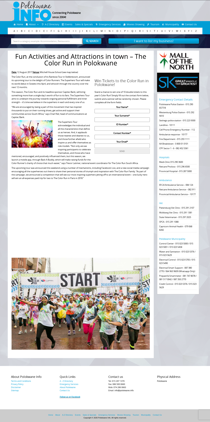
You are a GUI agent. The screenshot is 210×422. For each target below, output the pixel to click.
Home (20, 24)
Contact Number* (122, 135)
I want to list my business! (153, 41)
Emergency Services (110, 24)
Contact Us (191, 24)
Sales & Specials (84, 24)
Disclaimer (16, 387)
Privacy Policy (17, 384)
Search (92, 41)
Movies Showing (136, 24)
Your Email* (122, 143)
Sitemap (15, 390)
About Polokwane (68, 387)
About (32, 24)
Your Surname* (122, 117)
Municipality (172, 24)
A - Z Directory (66, 381)
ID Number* (122, 126)
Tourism (154, 24)
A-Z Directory (52, 24)
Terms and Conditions (21, 381)
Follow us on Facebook (70, 396)
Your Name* (122, 109)
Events (68, 24)
